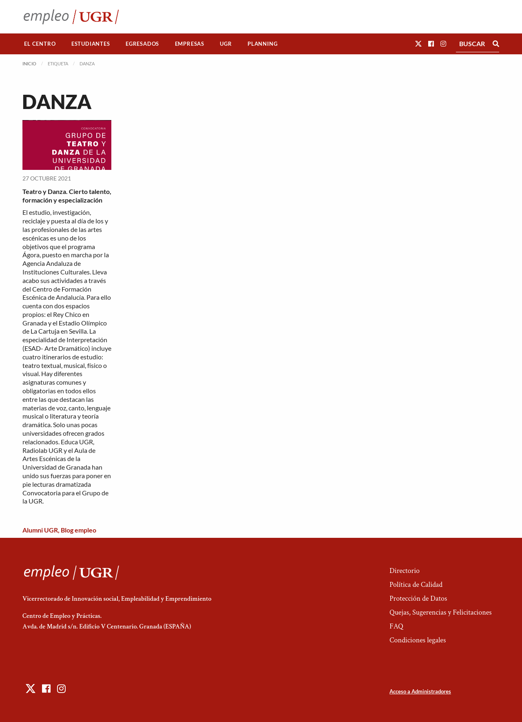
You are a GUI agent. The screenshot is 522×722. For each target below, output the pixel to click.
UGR (226, 43)
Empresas (189, 43)
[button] (418, 43)
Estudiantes (90, 43)
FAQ (396, 626)
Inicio (29, 63)
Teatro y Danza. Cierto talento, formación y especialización (66, 195)
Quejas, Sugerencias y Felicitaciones (440, 612)
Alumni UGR (40, 530)
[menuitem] (40, 43)
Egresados (142, 43)
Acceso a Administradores (420, 691)
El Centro (39, 43)
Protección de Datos (418, 598)
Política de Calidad (415, 584)
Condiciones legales (417, 640)
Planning (262, 43)
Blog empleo (78, 530)
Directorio (404, 570)
